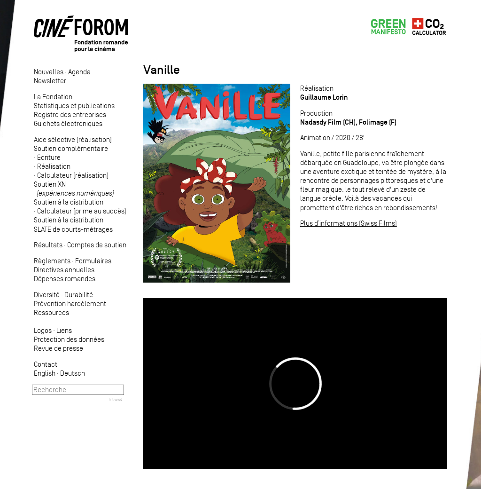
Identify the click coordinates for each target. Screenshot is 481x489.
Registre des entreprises (70, 114)
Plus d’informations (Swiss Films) (348, 223)
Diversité (47, 295)
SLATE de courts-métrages (73, 229)
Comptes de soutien (96, 245)
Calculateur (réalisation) (73, 175)
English (44, 373)
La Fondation (53, 97)
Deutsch (72, 373)
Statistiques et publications (74, 106)
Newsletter (50, 81)
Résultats (48, 245)
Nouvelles (48, 72)
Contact (45, 364)
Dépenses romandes (64, 279)
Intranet (115, 399)
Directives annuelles (64, 270)
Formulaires (93, 261)
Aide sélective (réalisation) (73, 139)
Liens (64, 330)
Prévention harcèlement (70, 304)
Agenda (79, 72)
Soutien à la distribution (68, 202)
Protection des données (69, 339)
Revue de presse (58, 348)
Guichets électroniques (68, 123)
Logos (43, 330)
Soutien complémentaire (71, 148)
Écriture (49, 157)
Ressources (51, 312)
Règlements (52, 261)
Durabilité (78, 295)
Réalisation (53, 166)
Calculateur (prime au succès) (81, 211)
